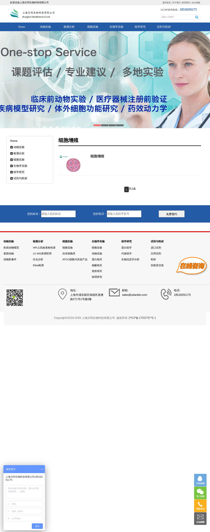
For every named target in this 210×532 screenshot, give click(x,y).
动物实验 (45, 26)
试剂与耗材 (164, 26)
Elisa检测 (38, 265)
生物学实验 (116, 26)
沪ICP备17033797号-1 (142, 317)
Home (21, 26)
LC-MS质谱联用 (42, 253)
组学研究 (140, 26)
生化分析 (38, 259)
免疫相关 (97, 270)
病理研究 (97, 276)
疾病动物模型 (11, 247)
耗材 (153, 259)
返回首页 (166, 2)
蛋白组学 (126, 247)
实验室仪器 (157, 265)
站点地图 (196, 2)
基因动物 (8, 253)
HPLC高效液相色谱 (44, 247)
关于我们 (176, 2)
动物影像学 (9, 259)
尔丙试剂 (156, 253)
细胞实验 (92, 26)
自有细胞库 (68, 253)
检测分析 (69, 26)
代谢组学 (126, 253)
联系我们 (186, 2)
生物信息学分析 (130, 259)
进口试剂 (156, 247)
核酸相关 (97, 265)
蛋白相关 (97, 259)
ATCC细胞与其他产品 (74, 259)
